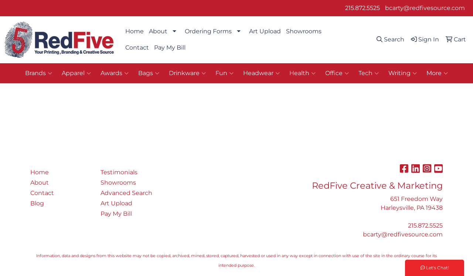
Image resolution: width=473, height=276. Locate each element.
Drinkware (187, 73)
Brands (38, 73)
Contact (137, 47)
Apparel (76, 73)
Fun (224, 73)
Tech (368, 73)
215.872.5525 (362, 7)
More (437, 73)
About (158, 31)
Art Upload (265, 31)
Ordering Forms (208, 31)
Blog (37, 203)
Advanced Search (126, 192)
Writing (402, 73)
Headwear (261, 73)
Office (337, 73)
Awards (115, 73)
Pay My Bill (170, 47)
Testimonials (119, 172)
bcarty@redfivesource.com (425, 7)
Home (134, 31)
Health (302, 73)
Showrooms (303, 31)
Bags (148, 73)
